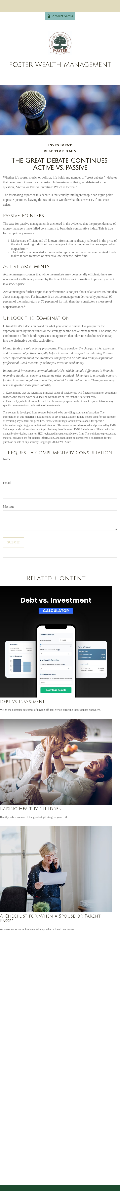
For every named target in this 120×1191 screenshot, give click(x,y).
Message (8, 506)
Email (7, 482)
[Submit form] (13, 542)
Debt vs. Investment (22, 701)
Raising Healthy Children (31, 808)
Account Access (60, 16)
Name (7, 459)
